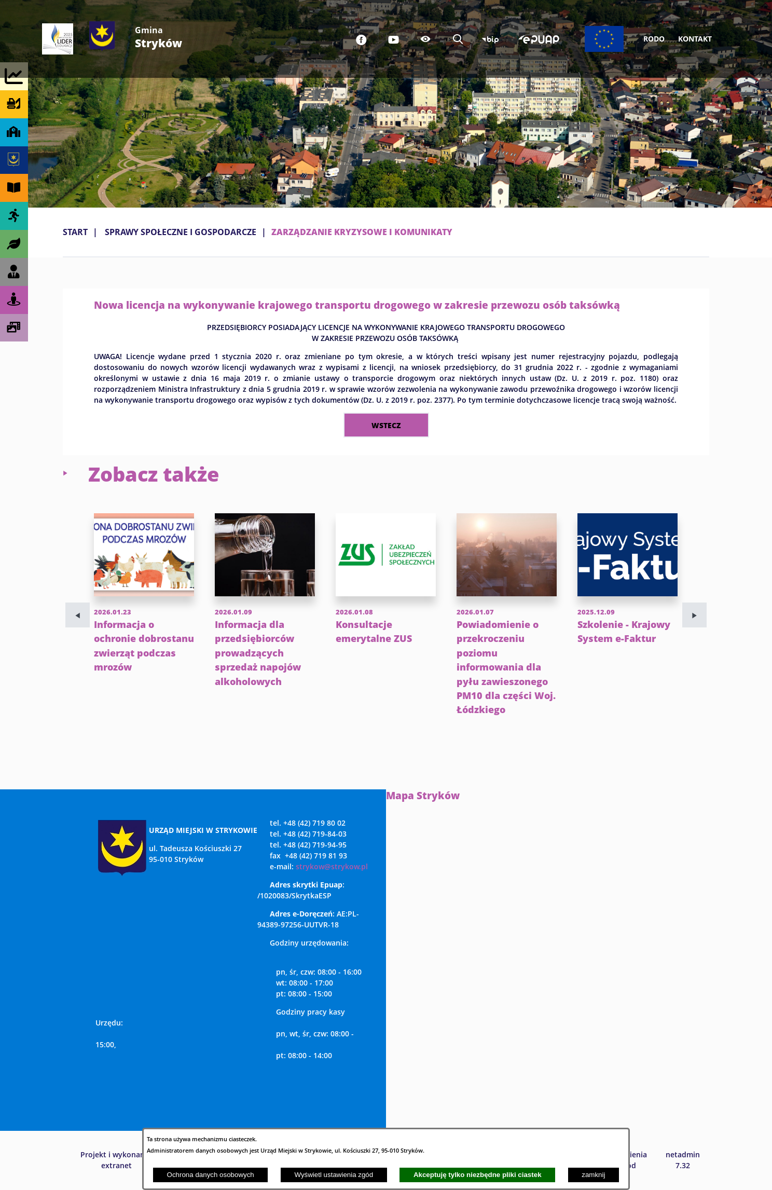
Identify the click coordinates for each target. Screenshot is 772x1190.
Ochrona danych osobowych (210, 1175)
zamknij (593, 1175)
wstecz (386, 425)
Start (75, 232)
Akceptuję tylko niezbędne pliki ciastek (477, 1175)
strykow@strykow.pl (332, 866)
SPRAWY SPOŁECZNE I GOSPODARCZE (180, 232)
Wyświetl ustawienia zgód (333, 1175)
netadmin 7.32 (683, 1160)
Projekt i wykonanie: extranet (116, 1160)
